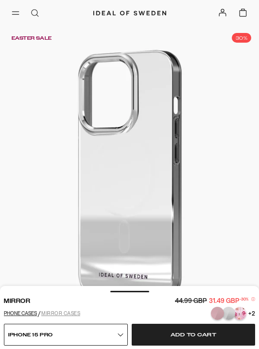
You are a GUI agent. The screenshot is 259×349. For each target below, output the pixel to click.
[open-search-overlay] (35, 13)
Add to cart (194, 335)
